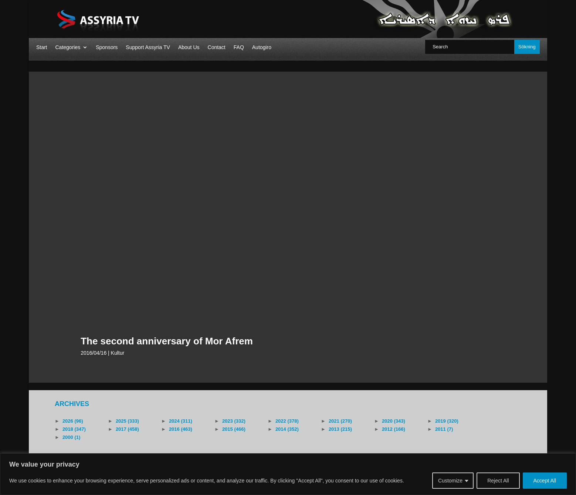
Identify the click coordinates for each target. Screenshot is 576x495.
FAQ (239, 47)
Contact (217, 47)
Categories (67, 47)
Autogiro (261, 47)
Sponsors (107, 47)
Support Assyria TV (148, 47)
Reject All (498, 481)
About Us (189, 47)
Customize (450, 481)
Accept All (544, 481)
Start (41, 47)
